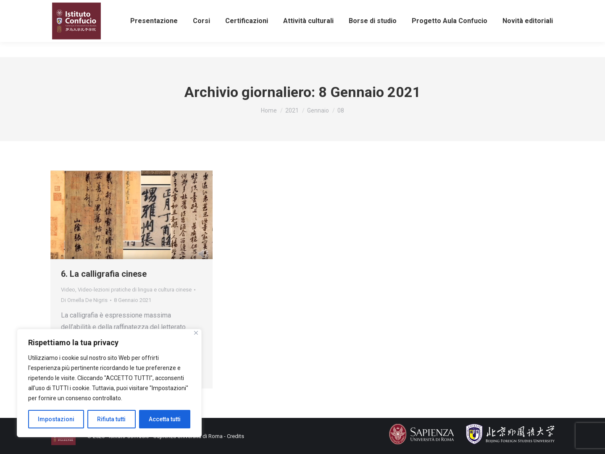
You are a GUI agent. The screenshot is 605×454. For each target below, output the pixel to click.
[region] (109, 383)
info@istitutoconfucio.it (147, 8)
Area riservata (482, 8)
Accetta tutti (165, 419)
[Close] (196, 333)
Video (68, 289)
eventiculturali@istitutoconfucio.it (237, 8)
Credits (235, 436)
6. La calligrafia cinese (104, 274)
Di (84, 300)
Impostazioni (56, 419)
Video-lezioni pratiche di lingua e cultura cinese (135, 289)
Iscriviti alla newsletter (326, 8)
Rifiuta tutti (111, 419)
